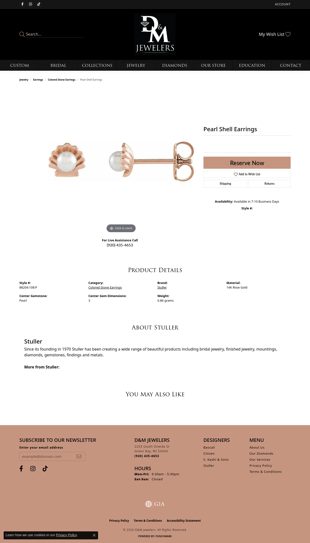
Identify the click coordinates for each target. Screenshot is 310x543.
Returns (269, 184)
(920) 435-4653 (120, 245)
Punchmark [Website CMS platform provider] (164, 536)
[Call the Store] (146, 456)
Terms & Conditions (265, 471)
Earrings (38, 79)
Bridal (58, 65)
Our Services (259, 459)
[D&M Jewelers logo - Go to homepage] (155, 34)
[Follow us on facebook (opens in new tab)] (22, 4)
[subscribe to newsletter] (79, 456)
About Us (256, 447)
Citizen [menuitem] (209, 453)
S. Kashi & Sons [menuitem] (216, 459)
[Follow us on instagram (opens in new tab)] (30, 4)
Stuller (162, 287)
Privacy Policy (260, 465)
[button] (282, 4)
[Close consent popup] (94, 535)
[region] (121, 161)
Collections (97, 65)
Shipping (225, 184)
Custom (19, 65)
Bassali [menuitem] (209, 447)
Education (252, 65)
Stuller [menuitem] (208, 465)
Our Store (213, 65)
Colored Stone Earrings (62, 79)
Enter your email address (41, 447)
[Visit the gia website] (155, 504)
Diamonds (174, 65)
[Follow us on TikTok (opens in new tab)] (39, 4)
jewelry (23, 79)
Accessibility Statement (184, 521)
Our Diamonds (261, 453)
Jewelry (136, 65)
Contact (290, 65)
